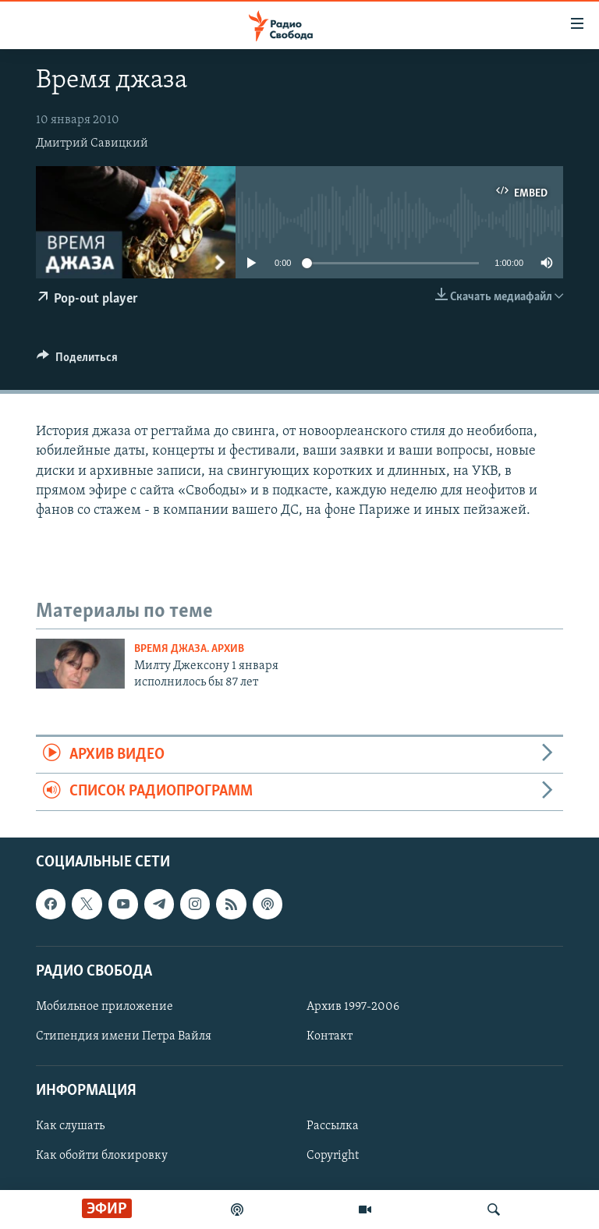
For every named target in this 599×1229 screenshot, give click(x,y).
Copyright (333, 1155)
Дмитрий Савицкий (92, 143)
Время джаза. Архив (189, 649)
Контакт (330, 1036)
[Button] (77, 361)
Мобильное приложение (104, 1007)
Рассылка (333, 1126)
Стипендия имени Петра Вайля (123, 1036)
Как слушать (70, 1126)
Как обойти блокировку (102, 1155)
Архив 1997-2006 (353, 1007)
